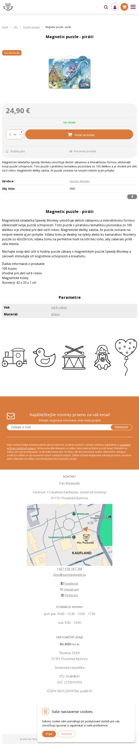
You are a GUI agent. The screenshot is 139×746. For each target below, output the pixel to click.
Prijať (49, 733)
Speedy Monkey (80, 181)
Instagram (69, 589)
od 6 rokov (59, 307)
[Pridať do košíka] (79, 134)
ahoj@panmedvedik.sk (69, 575)
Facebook (69, 583)
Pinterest (69, 595)
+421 (61, 569)
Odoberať (121, 427)
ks (15, 134)
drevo (55, 314)
